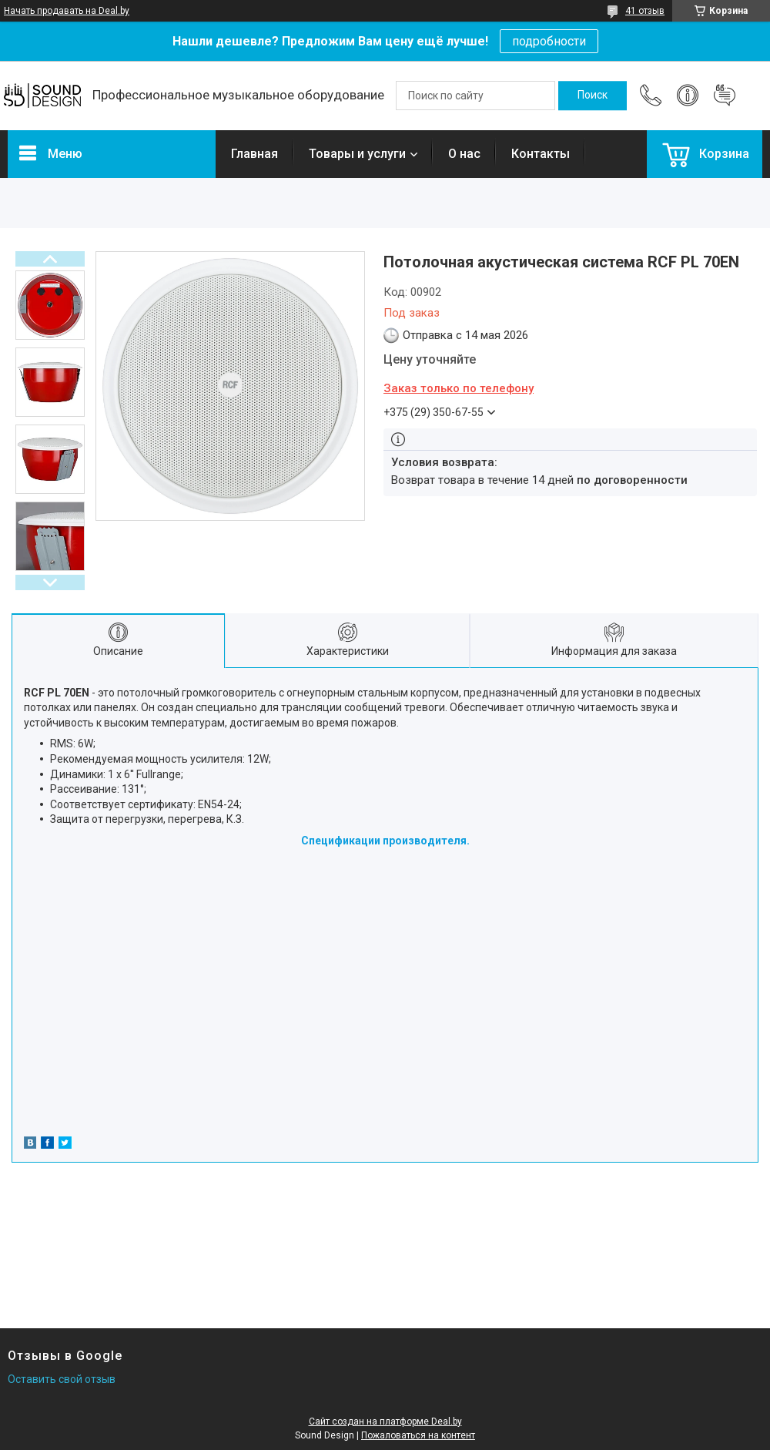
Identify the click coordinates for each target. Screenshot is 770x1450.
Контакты (540, 153)
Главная (254, 153)
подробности (549, 41)
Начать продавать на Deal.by (66, 10)
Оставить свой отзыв (62, 1379)
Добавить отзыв (724, 95)
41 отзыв (645, 10)
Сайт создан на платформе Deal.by (385, 1421)
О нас (464, 153)
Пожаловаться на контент (418, 1435)
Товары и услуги (357, 153)
